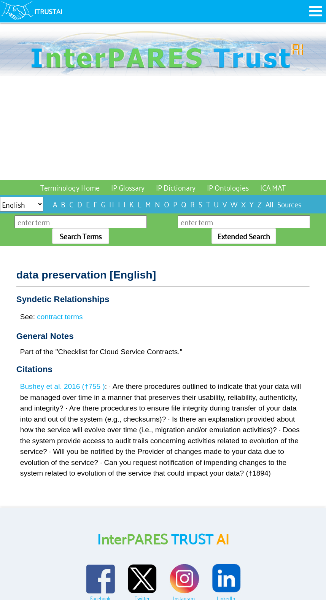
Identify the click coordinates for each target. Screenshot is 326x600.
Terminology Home (70, 187)
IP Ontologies (228, 187)
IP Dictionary (176, 187)
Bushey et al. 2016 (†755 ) (62, 386)
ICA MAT (273, 187)
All (270, 203)
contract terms (60, 317)
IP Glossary (128, 187)
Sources (289, 203)
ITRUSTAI (48, 11)
